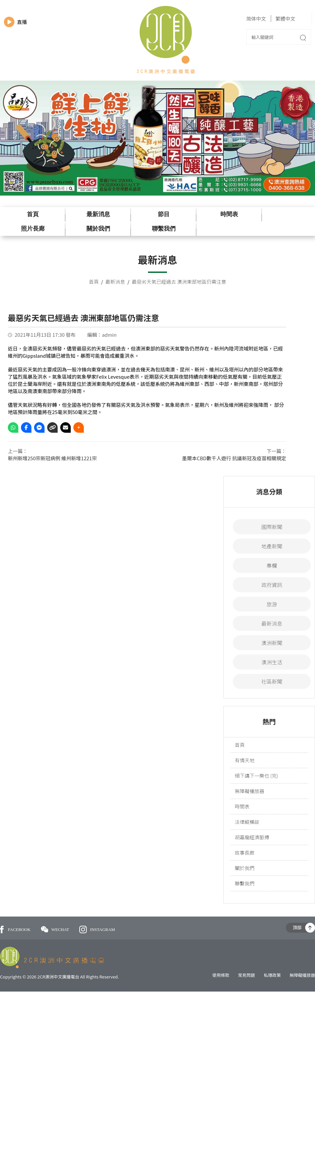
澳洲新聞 (271, 643)
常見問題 (246, 975)
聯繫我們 (164, 228)
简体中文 (256, 18)
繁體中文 (285, 18)
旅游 (272, 604)
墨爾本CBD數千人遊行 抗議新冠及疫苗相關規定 (234, 458)
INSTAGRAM (97, 929)
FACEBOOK (15, 929)
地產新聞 (271, 546)
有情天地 (244, 760)
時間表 (229, 214)
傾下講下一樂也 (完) (256, 775)
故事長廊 (244, 852)
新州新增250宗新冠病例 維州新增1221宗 (52, 458)
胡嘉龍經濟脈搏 (252, 837)
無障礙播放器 (249, 790)
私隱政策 (272, 975)
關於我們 (98, 228)
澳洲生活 (271, 662)
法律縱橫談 (247, 821)
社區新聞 (271, 681)
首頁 (33, 214)
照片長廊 (33, 228)
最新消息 (98, 214)
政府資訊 (271, 585)
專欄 (272, 565)
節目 (164, 214)
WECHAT (55, 929)
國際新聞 (271, 527)
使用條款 (220, 975)
